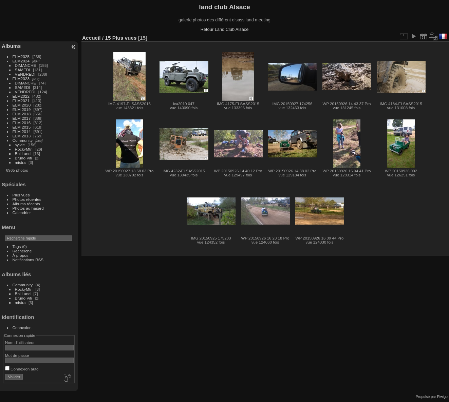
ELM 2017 (22, 118)
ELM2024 (21, 61)
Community (23, 140)
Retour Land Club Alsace (225, 29)
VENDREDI (25, 74)
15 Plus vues (120, 38)
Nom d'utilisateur (20, 342)
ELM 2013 (22, 136)
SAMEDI (22, 70)
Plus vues (21, 195)
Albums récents (26, 204)
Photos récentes (27, 199)
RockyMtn (24, 149)
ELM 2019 (22, 109)
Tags (17, 246)
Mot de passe (17, 355)
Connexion (22, 327)
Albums (11, 46)
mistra (20, 162)
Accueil (91, 38)
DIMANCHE (25, 65)
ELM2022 (21, 96)
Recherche (22, 251)
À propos (21, 255)
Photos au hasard (28, 208)
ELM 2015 (22, 127)
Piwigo (442, 397)
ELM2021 (21, 100)
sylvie (20, 144)
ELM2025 (21, 56)
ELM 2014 (22, 131)
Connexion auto (22, 369)
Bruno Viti (23, 158)
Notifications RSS (28, 259)
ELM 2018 (22, 114)
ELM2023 (21, 78)
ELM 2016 (22, 122)
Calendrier (22, 212)
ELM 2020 (22, 105)
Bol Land (23, 153)
